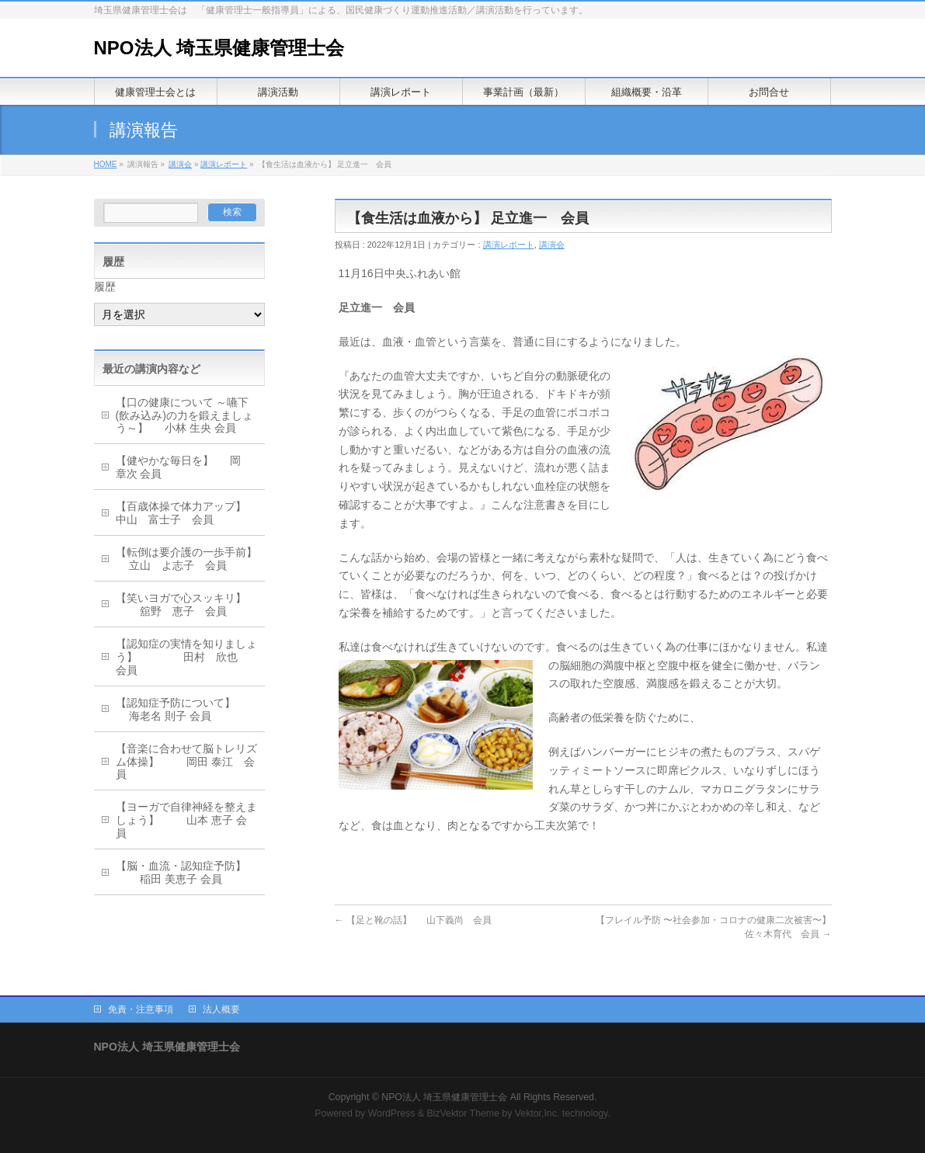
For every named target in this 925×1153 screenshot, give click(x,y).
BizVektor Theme (462, 1113)
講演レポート (223, 164)
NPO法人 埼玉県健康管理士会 (219, 47)
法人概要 (221, 1009)
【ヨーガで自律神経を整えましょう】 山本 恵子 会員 (186, 820)
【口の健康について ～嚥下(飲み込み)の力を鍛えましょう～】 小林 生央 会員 (184, 415)
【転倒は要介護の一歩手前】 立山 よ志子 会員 (186, 558)
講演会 (180, 164)
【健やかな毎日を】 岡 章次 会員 (184, 467)
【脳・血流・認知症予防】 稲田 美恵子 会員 (181, 872)
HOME (105, 164)
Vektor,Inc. (537, 1113)
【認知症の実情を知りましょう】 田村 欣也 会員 (186, 656)
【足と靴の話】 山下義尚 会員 (413, 920)
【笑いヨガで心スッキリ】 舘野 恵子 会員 (181, 604)
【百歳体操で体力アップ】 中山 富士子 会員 (188, 513)
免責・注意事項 (140, 1009)
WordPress (392, 1113)
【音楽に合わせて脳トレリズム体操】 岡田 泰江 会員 (186, 761)
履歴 (105, 286)
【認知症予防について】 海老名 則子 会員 (175, 709)
